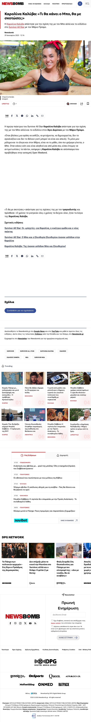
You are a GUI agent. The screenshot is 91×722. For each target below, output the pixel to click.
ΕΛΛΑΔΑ (47, 4)
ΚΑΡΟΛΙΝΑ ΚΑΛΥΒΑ (47, 351)
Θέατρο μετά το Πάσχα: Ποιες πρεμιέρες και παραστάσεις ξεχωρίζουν (44, 511)
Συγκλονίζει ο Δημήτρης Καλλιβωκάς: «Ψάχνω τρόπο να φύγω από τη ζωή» (79, 427)
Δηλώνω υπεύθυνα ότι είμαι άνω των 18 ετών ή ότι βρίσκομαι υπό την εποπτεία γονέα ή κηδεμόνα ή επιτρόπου (67, 628)
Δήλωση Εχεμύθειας (32, 649)
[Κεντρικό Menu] (87, 3)
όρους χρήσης (56, 623)
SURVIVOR (10, 351)
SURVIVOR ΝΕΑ (39, 357)
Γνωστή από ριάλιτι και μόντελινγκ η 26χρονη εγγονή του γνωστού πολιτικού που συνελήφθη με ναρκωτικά (56, 394)
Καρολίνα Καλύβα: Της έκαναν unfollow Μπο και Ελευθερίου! (35, 246)
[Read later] (88, 103)
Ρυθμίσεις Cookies (68, 649)
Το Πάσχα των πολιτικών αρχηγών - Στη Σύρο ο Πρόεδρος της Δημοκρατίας (12, 565)
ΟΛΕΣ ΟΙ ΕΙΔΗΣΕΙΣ (34, 4)
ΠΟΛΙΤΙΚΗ (55, 4)
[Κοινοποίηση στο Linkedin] (32, 116)
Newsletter (22, 339)
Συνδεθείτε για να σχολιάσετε (20, 310)
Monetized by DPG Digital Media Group (53, 693)
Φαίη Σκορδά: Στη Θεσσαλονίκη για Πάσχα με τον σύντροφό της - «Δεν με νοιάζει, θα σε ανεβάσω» (68, 568)
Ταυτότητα (5, 649)
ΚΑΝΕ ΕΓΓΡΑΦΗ (68, 637)
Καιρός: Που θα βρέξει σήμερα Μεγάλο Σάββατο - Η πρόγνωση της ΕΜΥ (11, 427)
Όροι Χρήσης (17, 649)
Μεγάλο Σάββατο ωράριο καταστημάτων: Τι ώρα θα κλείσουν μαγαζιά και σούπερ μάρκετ (79, 392)
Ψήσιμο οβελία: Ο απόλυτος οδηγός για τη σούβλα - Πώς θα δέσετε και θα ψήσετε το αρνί (44, 488)
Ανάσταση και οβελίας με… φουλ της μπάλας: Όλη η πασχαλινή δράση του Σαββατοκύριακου (44, 467)
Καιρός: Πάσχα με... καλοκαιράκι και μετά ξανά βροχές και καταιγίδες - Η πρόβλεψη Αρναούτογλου (10, 394)
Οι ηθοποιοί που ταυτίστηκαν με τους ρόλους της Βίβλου (38, 478)
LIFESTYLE (5, 104)
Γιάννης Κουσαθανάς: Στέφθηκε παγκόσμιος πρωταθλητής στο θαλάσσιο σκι (33, 427)
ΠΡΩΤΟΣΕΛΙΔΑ (67, 4)
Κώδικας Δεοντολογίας (51, 649)
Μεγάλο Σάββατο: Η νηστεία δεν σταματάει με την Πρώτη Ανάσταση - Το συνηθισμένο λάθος (56, 429)
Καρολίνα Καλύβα (15, 24)
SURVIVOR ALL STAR (27, 351)
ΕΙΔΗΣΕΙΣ (63, 351)
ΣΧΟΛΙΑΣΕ (72, 103)
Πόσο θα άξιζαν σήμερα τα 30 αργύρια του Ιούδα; (34, 390)
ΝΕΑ (26, 357)
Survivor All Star (16, 27)
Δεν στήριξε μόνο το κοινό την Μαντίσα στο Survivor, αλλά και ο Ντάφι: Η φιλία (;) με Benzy (40, 567)
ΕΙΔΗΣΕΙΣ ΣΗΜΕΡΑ (13, 357)
